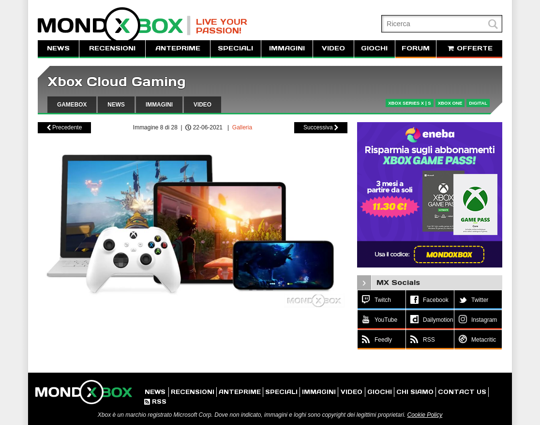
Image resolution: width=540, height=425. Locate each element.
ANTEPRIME (177, 48)
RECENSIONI (112, 48)
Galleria (242, 127)
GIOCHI (374, 48)
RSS (155, 401)
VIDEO (333, 48)
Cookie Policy (424, 414)
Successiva (320, 127)
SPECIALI (235, 48)
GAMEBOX (72, 104)
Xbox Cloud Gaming (116, 82)
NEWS (58, 48)
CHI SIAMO (415, 391)
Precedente (64, 127)
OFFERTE (469, 48)
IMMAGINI (287, 48)
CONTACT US (462, 391)
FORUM (416, 48)
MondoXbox (114, 25)
